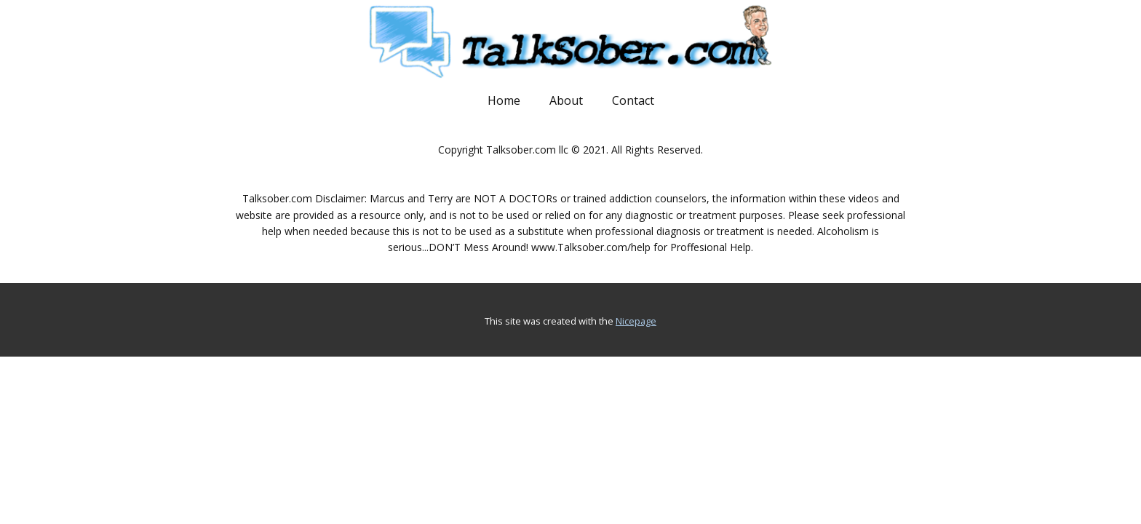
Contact (633, 100)
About (566, 100)
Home (504, 100)
